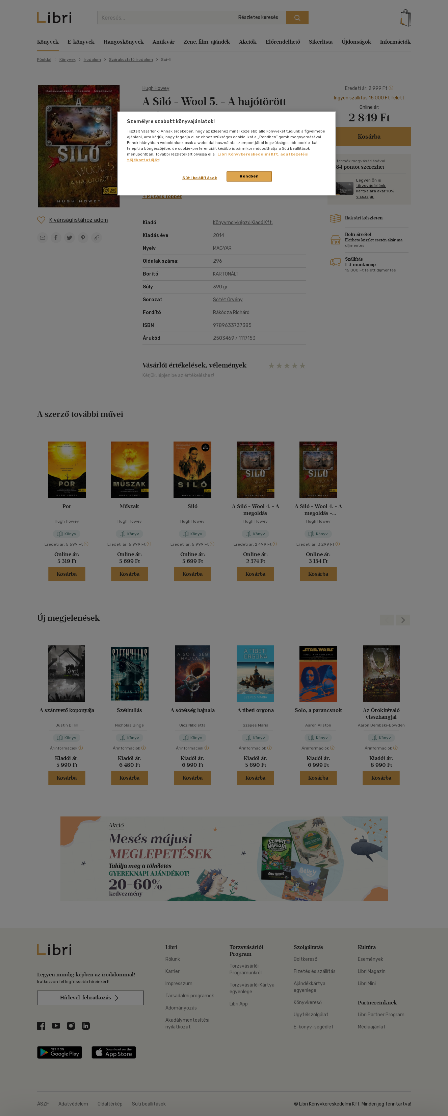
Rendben (249, 176)
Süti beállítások (199, 177)
